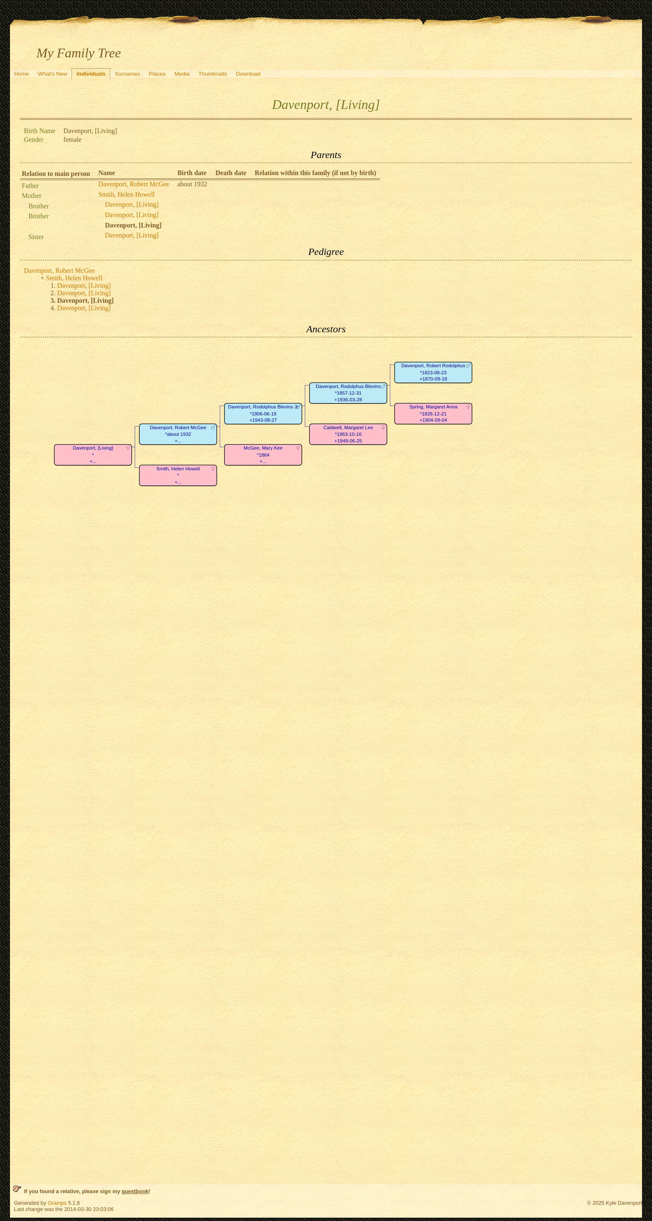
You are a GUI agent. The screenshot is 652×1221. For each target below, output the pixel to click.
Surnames (127, 74)
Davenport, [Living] (132, 204)
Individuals (91, 74)
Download (248, 74)
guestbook (134, 1191)
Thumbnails (212, 74)
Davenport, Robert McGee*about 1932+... (178, 434)
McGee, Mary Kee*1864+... (263, 455)
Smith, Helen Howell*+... (178, 475)
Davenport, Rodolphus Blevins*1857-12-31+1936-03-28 (348, 393)
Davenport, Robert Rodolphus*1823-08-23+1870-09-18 (433, 372)
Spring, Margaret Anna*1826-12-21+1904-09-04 (433, 413)
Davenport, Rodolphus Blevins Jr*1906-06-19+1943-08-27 (263, 413)
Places (157, 74)
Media (181, 74)
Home (21, 74)
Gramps (57, 1203)
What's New (52, 74)
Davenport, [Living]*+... (93, 455)
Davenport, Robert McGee (134, 184)
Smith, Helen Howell (127, 194)
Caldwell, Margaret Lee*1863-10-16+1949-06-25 (348, 434)
